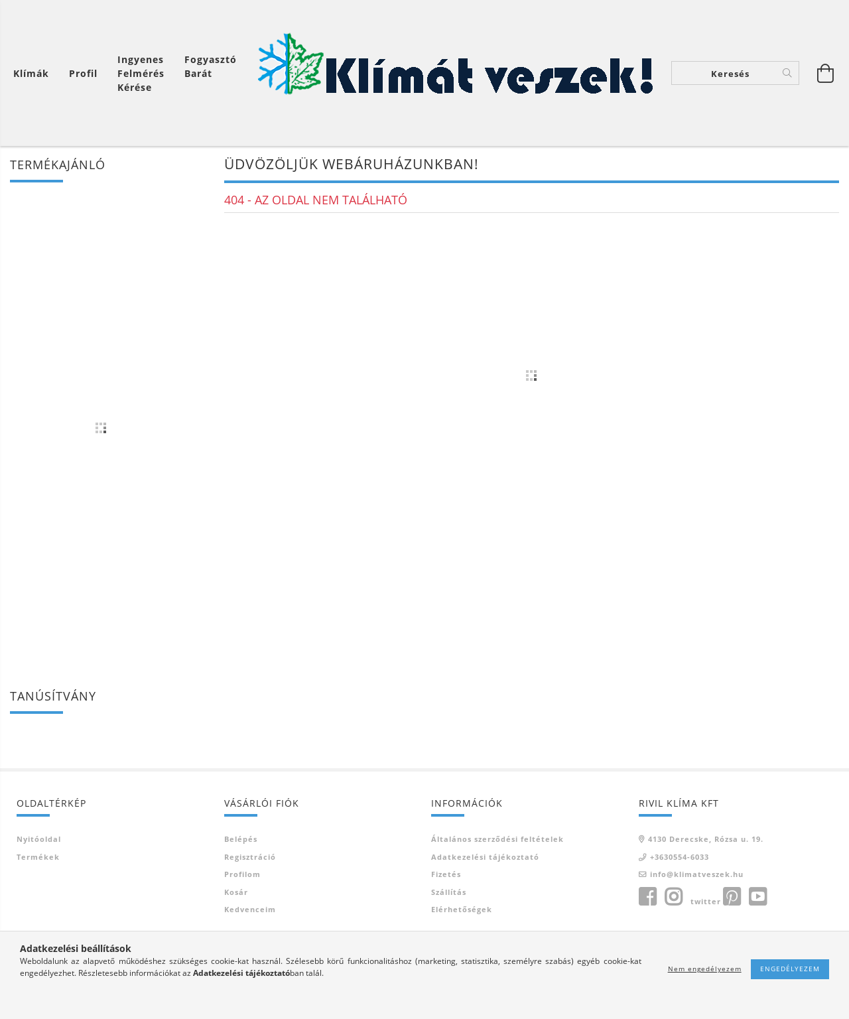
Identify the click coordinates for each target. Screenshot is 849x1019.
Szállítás (448, 892)
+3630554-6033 (679, 857)
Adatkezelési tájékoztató (485, 857)
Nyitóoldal (39, 839)
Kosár (236, 892)
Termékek (38, 857)
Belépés (240, 839)
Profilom (242, 874)
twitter (705, 901)
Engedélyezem (790, 968)
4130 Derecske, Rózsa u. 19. (705, 839)
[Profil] (83, 73)
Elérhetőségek (461, 909)
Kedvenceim (250, 909)
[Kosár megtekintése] (34, 73)
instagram (673, 897)
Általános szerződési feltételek (497, 839)
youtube (757, 897)
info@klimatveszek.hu (697, 874)
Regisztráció (250, 857)
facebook (647, 897)
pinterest (731, 897)
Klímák (31, 73)
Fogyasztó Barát (210, 66)
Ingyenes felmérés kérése (140, 73)
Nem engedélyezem (705, 968)
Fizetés (446, 874)
